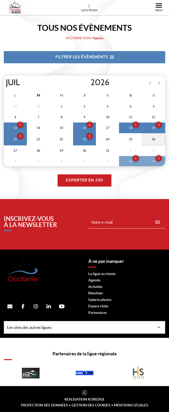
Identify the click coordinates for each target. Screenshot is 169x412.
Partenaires (97, 313)
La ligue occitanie (101, 274)
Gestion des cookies (91, 405)
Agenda (94, 280)
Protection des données (44, 405)
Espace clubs (98, 306)
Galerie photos (99, 300)
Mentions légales (131, 405)
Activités (95, 287)
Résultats (95, 293)
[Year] (86, 83)
